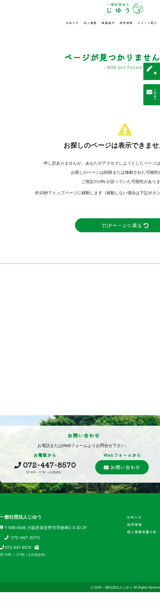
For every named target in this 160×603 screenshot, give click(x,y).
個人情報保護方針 (142, 531)
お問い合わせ (122, 467)
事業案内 (108, 23)
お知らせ (72, 23)
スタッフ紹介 (147, 23)
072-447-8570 (25, 537)
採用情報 (126, 23)
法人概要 (90, 23)
